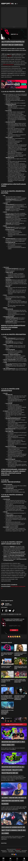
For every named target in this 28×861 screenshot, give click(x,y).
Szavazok (14, 630)
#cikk (2, 614)
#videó (20, 614)
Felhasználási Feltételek (21, 851)
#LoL (15, 614)
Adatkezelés (17, 850)
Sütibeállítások (11, 851)
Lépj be (7, 724)
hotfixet (9, 56)
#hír (7, 614)
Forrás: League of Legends (7, 600)
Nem (5, 625)
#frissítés (4, 614)
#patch (17, 614)
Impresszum (3, 850)
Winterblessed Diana (8, 64)
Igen (5, 623)
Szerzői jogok (10, 850)
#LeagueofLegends (11, 614)
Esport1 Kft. (18, 849)
